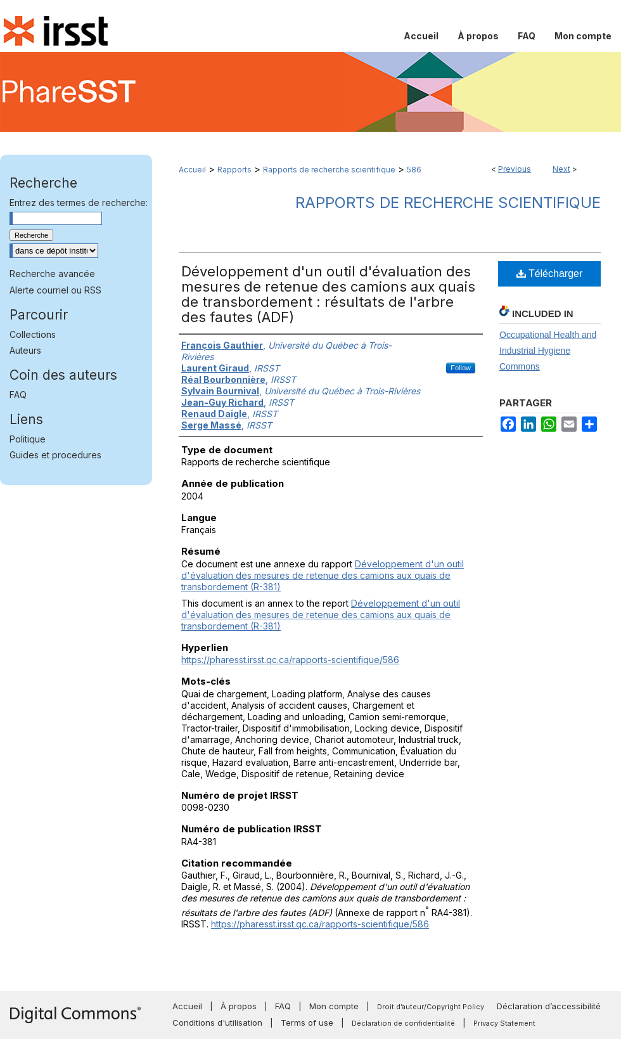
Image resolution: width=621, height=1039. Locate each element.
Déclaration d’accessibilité (549, 1006)
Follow (461, 367)
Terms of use (307, 1022)
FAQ (18, 394)
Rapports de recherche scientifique (329, 169)
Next (561, 169)
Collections (33, 334)
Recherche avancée (52, 273)
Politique (28, 439)
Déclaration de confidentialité (403, 1023)
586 (414, 169)
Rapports (234, 169)
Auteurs (25, 350)
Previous (514, 169)
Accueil (192, 169)
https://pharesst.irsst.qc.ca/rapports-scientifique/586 (290, 659)
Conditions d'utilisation (217, 1022)
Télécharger (549, 273)
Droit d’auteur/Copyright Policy (430, 1006)
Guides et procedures (55, 454)
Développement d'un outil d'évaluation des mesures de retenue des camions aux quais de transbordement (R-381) (322, 575)
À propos (239, 1006)
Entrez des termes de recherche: (79, 202)
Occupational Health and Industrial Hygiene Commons (547, 350)
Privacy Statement (504, 1023)
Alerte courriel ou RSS (55, 290)
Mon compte (334, 1006)
